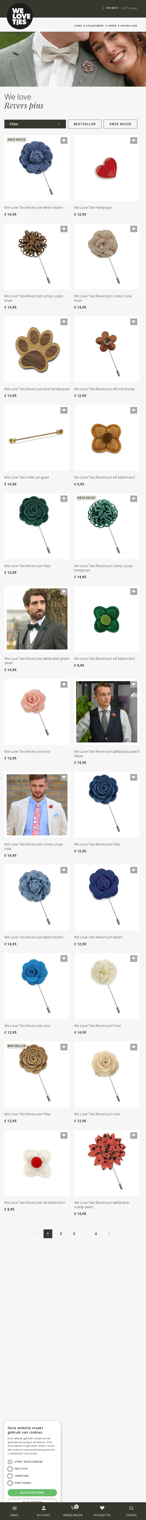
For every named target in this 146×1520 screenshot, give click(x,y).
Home (78, 25)
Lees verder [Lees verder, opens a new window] (30, 1453)
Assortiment (95, 25)
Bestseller (85, 124)
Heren (112, 25)
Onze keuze (120, 124)
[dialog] (32, 1468)
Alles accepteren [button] (32, 1492)
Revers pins (129, 25)
